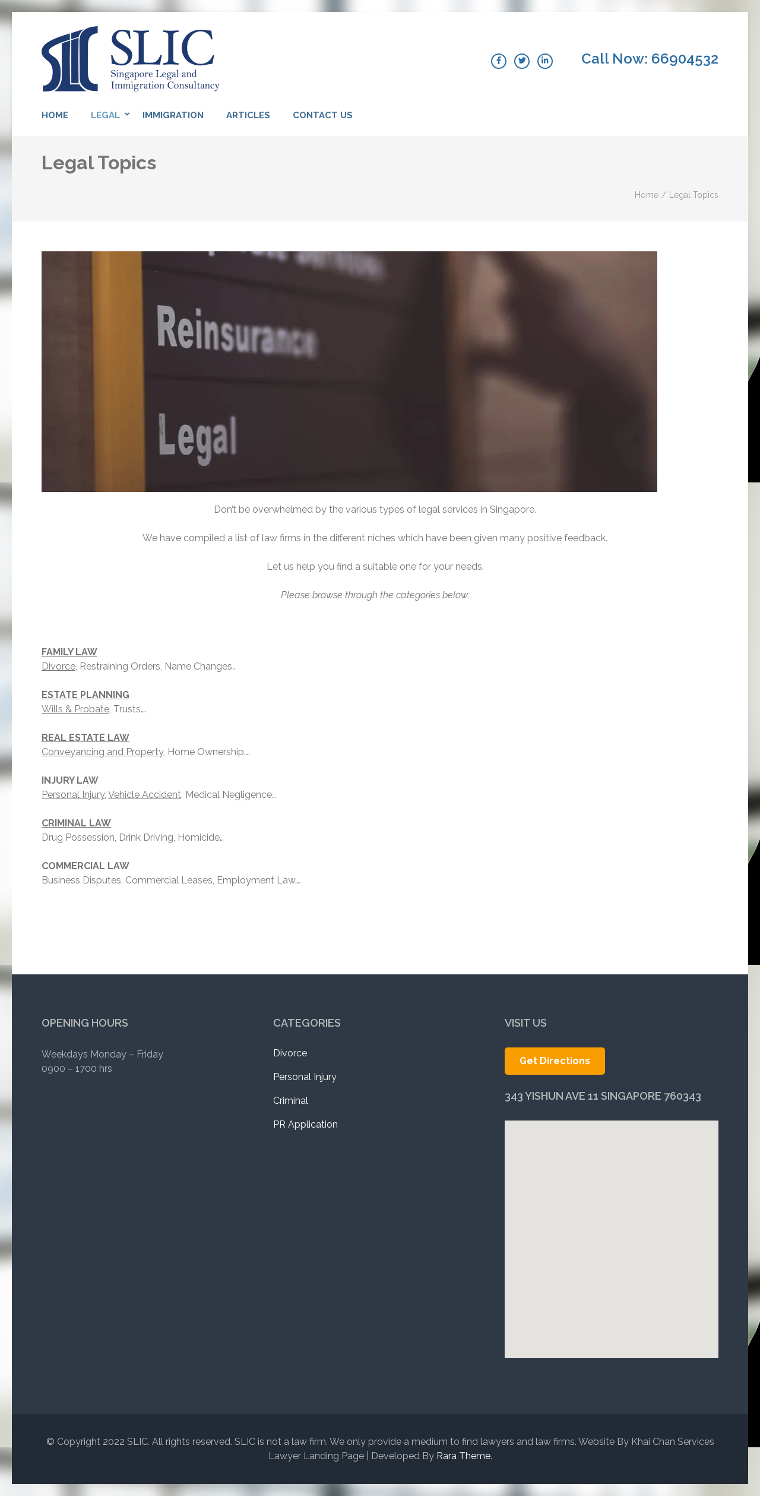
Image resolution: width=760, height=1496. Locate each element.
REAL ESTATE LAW (85, 737)
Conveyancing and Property (102, 752)
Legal (105, 115)
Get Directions (555, 1060)
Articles (248, 115)
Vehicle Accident (144, 794)
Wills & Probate (75, 709)
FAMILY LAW (69, 652)
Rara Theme (463, 1456)
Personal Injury (73, 794)
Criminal (290, 1100)
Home (55, 115)
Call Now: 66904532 (649, 59)
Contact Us (323, 115)
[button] (611, 1217)
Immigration (173, 115)
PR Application (305, 1124)
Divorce (58, 666)
